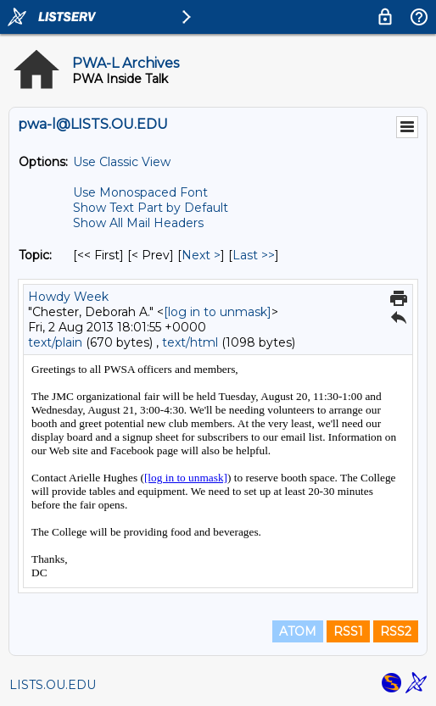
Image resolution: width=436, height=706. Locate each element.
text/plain (55, 342)
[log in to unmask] (217, 312)
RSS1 (348, 631)
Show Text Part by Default (150, 207)
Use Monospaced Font (140, 192)
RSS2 (395, 631)
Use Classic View (121, 162)
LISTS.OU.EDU (52, 684)
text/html (190, 342)
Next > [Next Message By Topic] (201, 255)
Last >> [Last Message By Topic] (253, 255)
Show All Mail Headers (138, 223)
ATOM (297, 631)
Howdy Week (68, 296)
